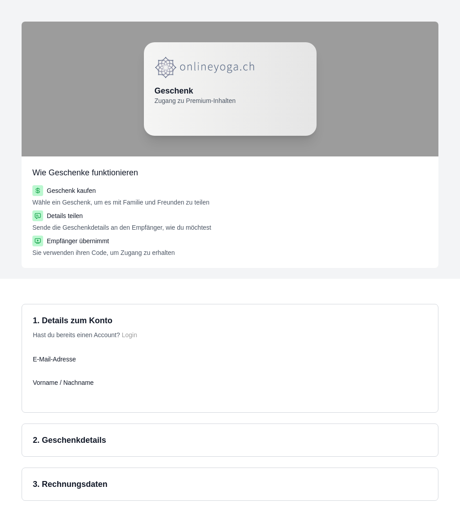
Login (129, 335)
